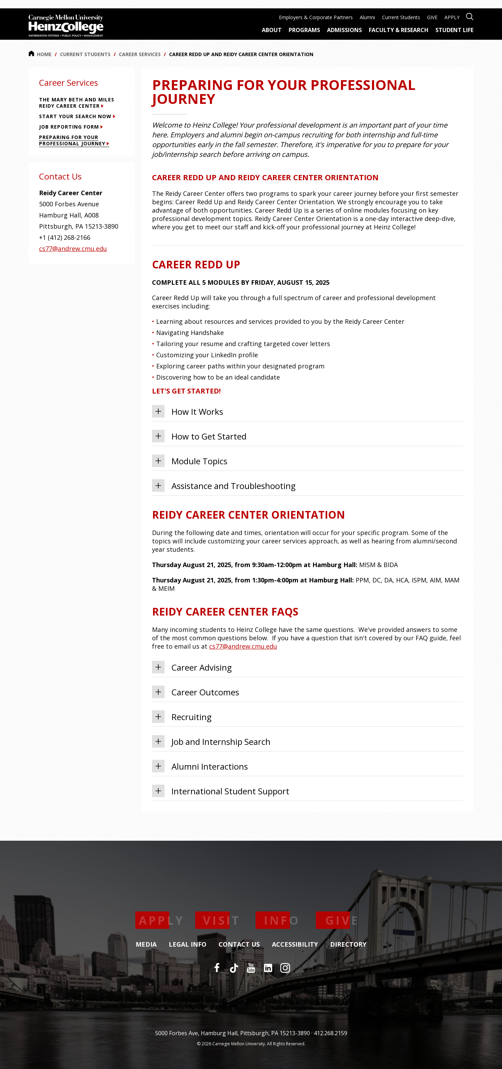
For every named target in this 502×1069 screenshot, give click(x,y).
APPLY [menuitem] (451, 17)
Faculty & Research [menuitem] (398, 30)
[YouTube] (251, 968)
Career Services (140, 54)
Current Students (85, 54)
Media (146, 944)
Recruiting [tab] (182, 716)
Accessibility (295, 944)
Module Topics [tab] (189, 461)
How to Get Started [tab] (199, 436)
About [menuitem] (272, 30)
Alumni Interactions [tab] (200, 766)
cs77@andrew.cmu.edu (243, 646)
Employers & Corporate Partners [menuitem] (316, 17)
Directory (348, 944)
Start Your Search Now (77, 116)
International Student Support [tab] (220, 791)
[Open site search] (469, 16)
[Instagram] (285, 968)
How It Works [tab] (187, 411)
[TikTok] (234, 968)
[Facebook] (217, 968)
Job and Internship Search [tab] (211, 741)
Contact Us (239, 944)
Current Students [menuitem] (401, 17)
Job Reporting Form (71, 126)
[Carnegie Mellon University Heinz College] (66, 26)
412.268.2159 (330, 1033)
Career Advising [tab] (192, 667)
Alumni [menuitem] (367, 17)
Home (40, 54)
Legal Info (187, 944)
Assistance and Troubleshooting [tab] (224, 485)
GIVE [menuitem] (432, 17)
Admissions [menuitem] (344, 30)
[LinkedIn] (268, 968)
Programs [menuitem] (304, 30)
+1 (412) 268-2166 (64, 237)
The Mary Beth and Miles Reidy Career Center (76, 102)
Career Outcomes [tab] (195, 692)
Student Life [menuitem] (454, 30)
